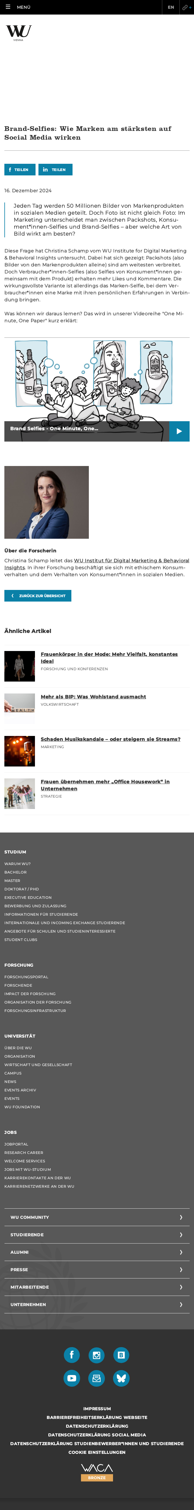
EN (170, 7)
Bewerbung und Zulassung (35, 819)
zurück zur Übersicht (42, 508)
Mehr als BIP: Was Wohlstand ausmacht (93, 609)
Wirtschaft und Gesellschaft (38, 977)
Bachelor (15, 785)
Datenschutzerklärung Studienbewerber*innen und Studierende (97, 1356)
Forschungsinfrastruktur (35, 923)
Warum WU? (17, 776)
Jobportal (16, 1057)
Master (12, 793)
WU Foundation (22, 1020)
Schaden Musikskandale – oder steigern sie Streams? (111, 652)
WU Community (29, 1130)
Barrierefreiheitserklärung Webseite (97, 1330)
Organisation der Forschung (37, 915)
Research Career (23, 1065)
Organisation (19, 969)
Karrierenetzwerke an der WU (39, 1099)
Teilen (22, 82)
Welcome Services (24, 1074)
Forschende (18, 898)
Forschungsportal (26, 889)
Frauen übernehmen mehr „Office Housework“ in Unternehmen (105, 698)
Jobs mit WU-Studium (27, 1082)
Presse (19, 1182)
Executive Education (28, 810)
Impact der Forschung (30, 906)
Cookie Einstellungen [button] (97, 1365)
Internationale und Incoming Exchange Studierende (64, 835)
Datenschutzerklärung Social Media (97, 1347)
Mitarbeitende (29, 1200)
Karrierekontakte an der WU (37, 1091)
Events (12, 1011)
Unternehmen (28, 1217)
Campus (13, 986)
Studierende (26, 1147)
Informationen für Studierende (41, 827)
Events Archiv (20, 1003)
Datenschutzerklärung (97, 1339)
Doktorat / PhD (21, 802)
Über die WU (18, 960)
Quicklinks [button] (186, 7)
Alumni (19, 1165)
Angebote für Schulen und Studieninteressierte (59, 844)
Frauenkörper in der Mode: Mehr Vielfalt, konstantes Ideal (109, 570)
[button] (18, 7)
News (10, 994)
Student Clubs (20, 852)
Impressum (97, 1321)
